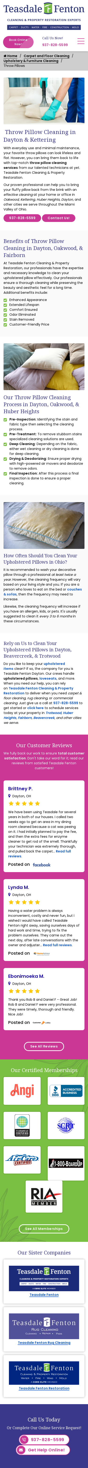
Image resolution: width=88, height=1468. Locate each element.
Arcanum (23, 1459)
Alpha (20, 1434)
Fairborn (25, 717)
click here (35, 708)
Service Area (64, 1400)
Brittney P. (20, 788)
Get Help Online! (41, 1368)
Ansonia (22, 1451)
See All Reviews (44, 1046)
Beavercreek (43, 717)
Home (10, 56)
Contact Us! (59, 218)
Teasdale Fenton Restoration (44, 1306)
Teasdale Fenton (44, 1252)
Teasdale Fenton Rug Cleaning (44, 1279)
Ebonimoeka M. (26, 976)
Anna (19, 1442)
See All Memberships (44, 1206)
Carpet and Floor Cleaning (46, 56)
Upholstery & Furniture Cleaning (31, 60)
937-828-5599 (55, 45)
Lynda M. (18, 887)
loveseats (48, 678)
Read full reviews (57, 945)
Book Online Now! (21, 42)
